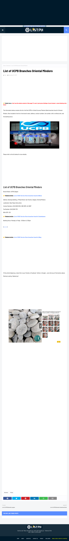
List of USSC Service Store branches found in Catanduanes (29, 216)
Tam (5, 75)
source (5, 227)
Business (8, 65)
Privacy (41, 538)
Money (11, 492)
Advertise (28, 538)
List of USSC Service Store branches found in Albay (27, 237)
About (22, 538)
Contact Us (35, 538)
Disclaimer (48, 538)
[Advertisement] (34, 12)
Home (4, 65)
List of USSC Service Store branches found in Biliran (28, 195)
